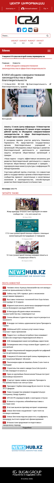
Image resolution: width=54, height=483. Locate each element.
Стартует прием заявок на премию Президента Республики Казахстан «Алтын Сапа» (24, 381)
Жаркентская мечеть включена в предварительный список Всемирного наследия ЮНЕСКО (26, 306)
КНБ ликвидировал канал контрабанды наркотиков (27, 341)
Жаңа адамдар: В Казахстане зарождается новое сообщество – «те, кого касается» (27, 212)
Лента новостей (11, 283)
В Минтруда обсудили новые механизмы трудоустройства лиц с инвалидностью (21, 312)
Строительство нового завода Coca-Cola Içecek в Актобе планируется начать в (25, 369)
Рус (46, 8)
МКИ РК (14, 188)
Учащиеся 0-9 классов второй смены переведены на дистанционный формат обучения (26, 357)
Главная (5, 63)
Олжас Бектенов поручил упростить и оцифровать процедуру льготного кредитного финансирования (25, 417)
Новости (16, 63)
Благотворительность (38, 84)
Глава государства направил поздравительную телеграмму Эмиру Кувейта (24, 393)
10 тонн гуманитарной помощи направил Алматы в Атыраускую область (27, 256)
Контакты (10, 8)
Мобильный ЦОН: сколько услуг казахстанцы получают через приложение (23, 330)
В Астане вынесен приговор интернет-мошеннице (27, 407)
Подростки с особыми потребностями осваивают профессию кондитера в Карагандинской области (25, 336)
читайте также (10, 193)
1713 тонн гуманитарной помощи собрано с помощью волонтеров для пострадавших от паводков (27, 234)
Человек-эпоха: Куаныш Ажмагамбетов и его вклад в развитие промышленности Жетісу (26, 288)
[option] (27, 57)
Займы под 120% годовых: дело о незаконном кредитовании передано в (23, 294)
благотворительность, (11, 86)
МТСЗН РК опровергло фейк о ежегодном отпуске (27, 398)
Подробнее (27, 427)
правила (23, 86)
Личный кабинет (29, 8)
